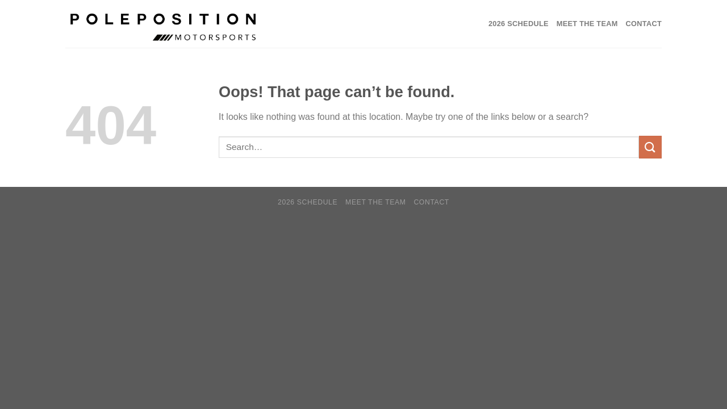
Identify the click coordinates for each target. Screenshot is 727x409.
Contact (644, 23)
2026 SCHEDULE (518, 23)
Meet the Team (587, 23)
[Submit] (650, 147)
